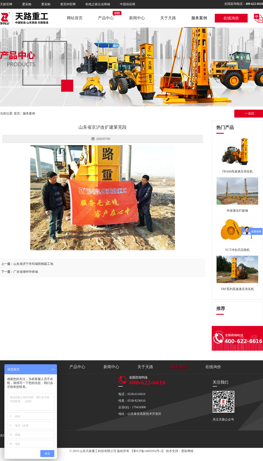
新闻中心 (137, 18)
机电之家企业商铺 (97, 4)
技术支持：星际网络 (180, 451)
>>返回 (248, 113)
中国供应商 (127, 4)
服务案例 (199, 18)
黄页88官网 (68, 4)
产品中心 (106, 18)
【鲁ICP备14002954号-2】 (147, 451)
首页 (17, 113)
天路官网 (6, 4)
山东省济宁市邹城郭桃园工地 (33, 264)
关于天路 (168, 18)
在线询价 (231, 18)
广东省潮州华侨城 (25, 271)
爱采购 (26, 4)
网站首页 (75, 18)
